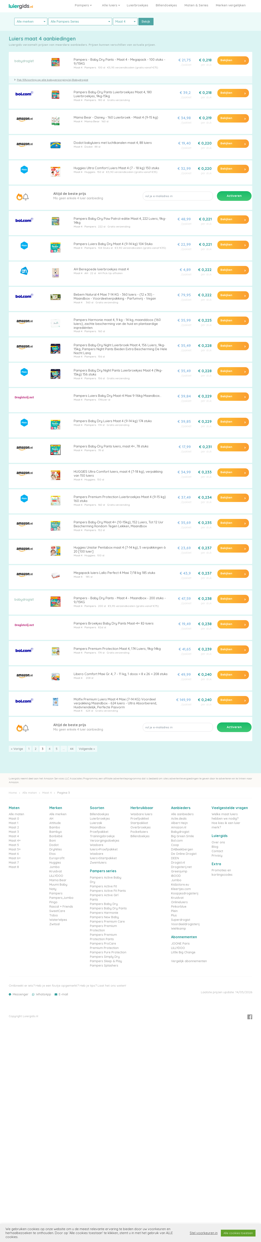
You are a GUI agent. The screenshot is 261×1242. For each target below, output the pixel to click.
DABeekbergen (182, 849)
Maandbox (97, 827)
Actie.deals (179, 819)
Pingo (53, 902)
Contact (217, 851)
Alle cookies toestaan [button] (238, 1233)
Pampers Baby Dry (104, 904)
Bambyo (55, 832)
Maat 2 (14, 827)
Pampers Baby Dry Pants (108, 908)
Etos (52, 854)
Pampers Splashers (104, 965)
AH (86, 273)
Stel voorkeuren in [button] (204, 1233)
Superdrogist (180, 920)
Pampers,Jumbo (61, 898)
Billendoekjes (166, 5)
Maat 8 (14, 867)
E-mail (63, 994)
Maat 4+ (15, 841)
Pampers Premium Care (107, 921)
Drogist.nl (178, 863)
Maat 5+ (15, 849)
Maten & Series (196, 5)
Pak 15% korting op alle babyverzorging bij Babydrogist (52, 79)
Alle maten (29, 792)
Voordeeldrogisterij (185, 924)
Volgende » (87, 749)
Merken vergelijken (231, 5)
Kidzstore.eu (180, 885)
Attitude (55, 823)
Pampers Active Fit (103, 886)
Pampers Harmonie (104, 913)
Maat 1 (13, 823)
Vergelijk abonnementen (189, 961)
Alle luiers (111, 5)
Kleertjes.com (181, 889)
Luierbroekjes (137, 5)
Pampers (83, 5)
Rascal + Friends (61, 907)
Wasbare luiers (141, 814)
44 (71, 749)
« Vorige (17, 749)
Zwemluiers (98, 863)
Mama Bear (92, 121)
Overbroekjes (140, 827)
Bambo (54, 827)
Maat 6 (14, 854)
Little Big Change (183, 952)
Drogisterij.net (181, 867)
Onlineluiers (179, 902)
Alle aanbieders (182, 814)
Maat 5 (14, 845)
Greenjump (179, 871)
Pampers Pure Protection (108, 952)
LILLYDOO (56, 876)
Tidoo (53, 915)
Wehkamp (178, 929)
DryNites (55, 849)
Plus (174, 915)
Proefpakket (99, 832)
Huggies (89, 172)
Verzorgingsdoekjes (104, 841)
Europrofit (56, 858)
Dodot (88, 146)
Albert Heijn (179, 823)
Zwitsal (54, 924)
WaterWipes (58, 920)
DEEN (175, 858)
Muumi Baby (58, 885)
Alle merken (57, 814)
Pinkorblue (178, 907)
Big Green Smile (182, 836)
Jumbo (54, 867)
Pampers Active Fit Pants (108, 891)
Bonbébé (56, 836)
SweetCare (57, 911)
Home (13, 792)
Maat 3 (14, 832)
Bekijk (146, 22)
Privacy (217, 855)
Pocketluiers (139, 832)
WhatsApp (43, 994)
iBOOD (176, 876)
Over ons (218, 842)
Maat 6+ (15, 858)
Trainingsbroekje (102, 836)
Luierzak (96, 823)
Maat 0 (14, 819)
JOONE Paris (180, 943)
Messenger (21, 994)
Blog (215, 847)
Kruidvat (55, 871)
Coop (175, 845)
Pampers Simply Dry (105, 957)
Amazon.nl (178, 827)
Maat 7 (14, 863)
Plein (174, 911)
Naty (52, 889)
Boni (52, 841)
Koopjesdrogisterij (184, 893)
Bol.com (177, 841)
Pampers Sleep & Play (106, 961)
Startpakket (139, 823)
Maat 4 (78, 67)
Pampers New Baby (104, 917)
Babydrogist (180, 832)
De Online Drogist (184, 854)
